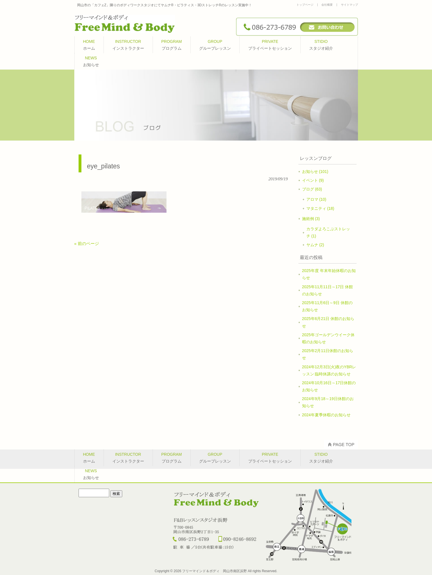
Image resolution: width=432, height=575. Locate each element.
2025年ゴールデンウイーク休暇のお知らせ (328, 338)
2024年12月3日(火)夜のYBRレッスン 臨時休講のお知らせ (329, 370)
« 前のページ (86, 243)
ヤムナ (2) (315, 244)
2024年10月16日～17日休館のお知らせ (329, 386)
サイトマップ (349, 4)
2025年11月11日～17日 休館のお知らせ (327, 290)
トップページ (304, 4)
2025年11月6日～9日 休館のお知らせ (327, 306)
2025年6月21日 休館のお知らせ (328, 322)
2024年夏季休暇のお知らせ (326, 415)
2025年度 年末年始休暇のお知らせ (329, 274)
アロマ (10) (316, 199)
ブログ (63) (312, 189)
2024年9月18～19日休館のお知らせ (328, 402)
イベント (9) (313, 180)
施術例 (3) (311, 218)
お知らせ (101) (315, 171)
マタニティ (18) (320, 208)
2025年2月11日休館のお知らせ (327, 354)
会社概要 (327, 4)
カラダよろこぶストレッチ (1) (328, 232)
